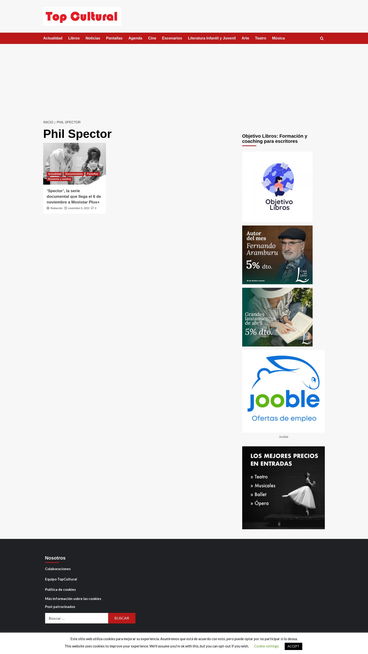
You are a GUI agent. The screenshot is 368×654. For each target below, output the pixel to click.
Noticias (93, 38)
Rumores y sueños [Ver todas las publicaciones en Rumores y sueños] (59, 179)
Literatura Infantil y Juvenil (212, 38)
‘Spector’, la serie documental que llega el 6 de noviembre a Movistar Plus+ (74, 196)
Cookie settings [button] (266, 646)
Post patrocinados (60, 606)
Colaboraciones (58, 569)
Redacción (56, 208)
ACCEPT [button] (293, 646)
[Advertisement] (184, 79)
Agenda (135, 38)
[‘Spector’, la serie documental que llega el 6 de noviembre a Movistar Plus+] (74, 164)
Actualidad (52, 38)
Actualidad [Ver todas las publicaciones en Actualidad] (54, 173)
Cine (152, 38)
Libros (74, 38)
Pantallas (114, 38)
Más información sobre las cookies (73, 598)
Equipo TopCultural (61, 579)
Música (278, 38)
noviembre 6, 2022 (78, 208)
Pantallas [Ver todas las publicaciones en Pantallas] (92, 173)
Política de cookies (60, 589)
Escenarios (172, 38)
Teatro (260, 38)
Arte (245, 38)
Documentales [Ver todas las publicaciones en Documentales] (74, 173)
